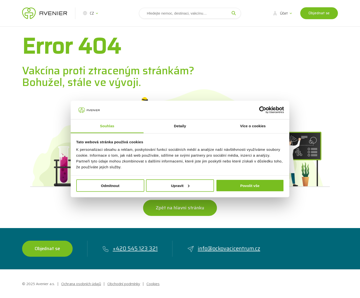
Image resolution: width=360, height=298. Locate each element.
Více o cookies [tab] (253, 126)
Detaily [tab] (180, 126)
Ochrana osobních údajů (81, 283)
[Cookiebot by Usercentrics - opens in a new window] (262, 109)
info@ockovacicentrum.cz (223, 249)
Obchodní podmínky (123, 283)
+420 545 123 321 (130, 249)
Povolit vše (249, 185)
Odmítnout (110, 185)
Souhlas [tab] (107, 126)
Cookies (153, 283)
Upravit (180, 185)
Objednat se (319, 13)
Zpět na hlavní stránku (180, 207)
